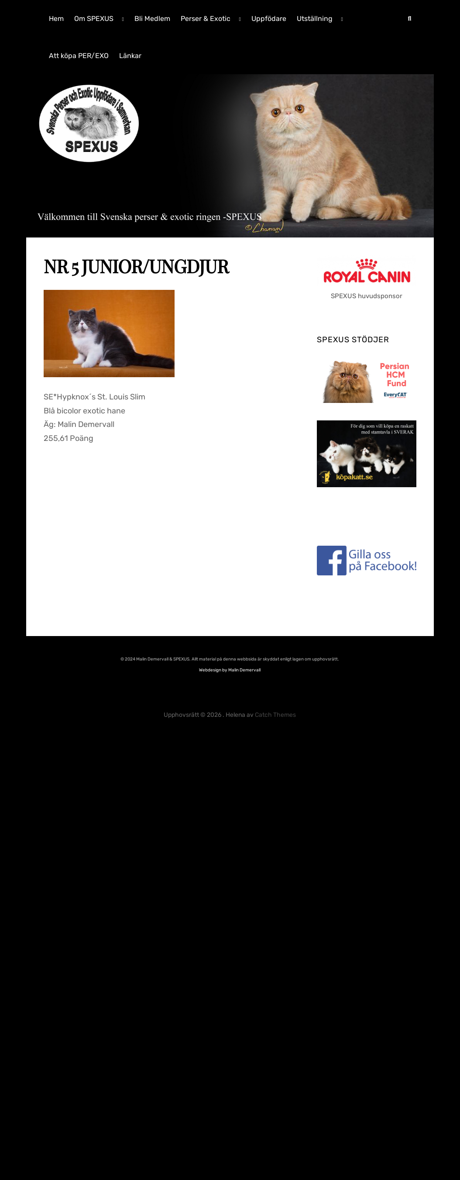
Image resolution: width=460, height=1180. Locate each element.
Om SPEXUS (93, 18)
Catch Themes (275, 715)
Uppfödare (268, 18)
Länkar (130, 56)
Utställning (315, 18)
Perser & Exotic (205, 18)
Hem (56, 18)
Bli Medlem (152, 18)
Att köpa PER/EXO (79, 56)
